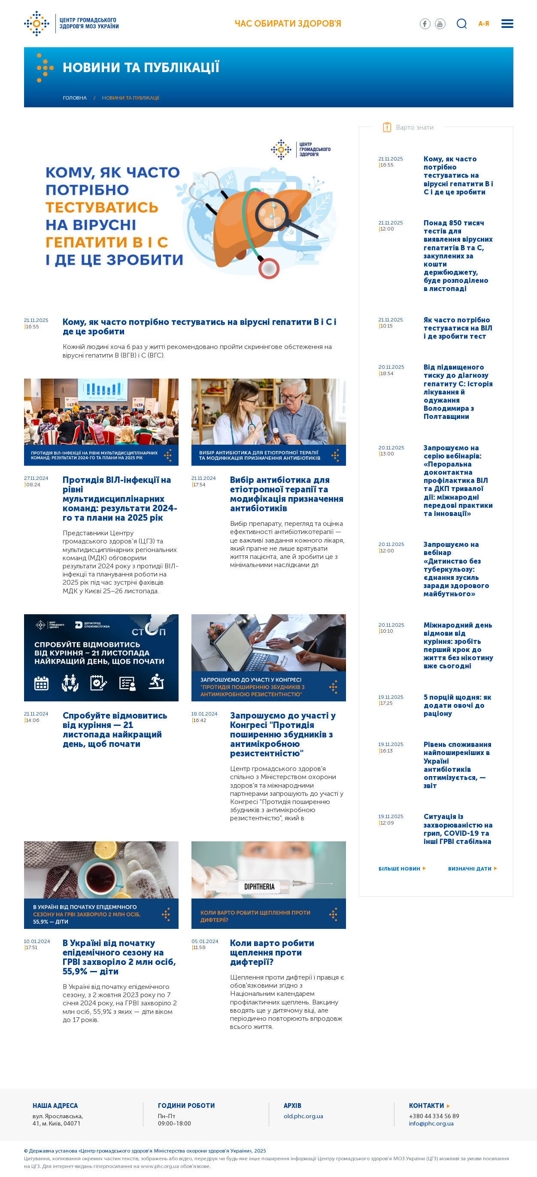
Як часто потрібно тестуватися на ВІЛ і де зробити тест (458, 328)
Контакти (426, 1106)
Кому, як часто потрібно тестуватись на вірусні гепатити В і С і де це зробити (200, 327)
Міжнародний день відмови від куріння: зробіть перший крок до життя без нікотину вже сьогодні (458, 645)
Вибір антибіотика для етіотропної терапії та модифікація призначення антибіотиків (286, 494)
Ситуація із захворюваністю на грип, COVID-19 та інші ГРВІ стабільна (458, 829)
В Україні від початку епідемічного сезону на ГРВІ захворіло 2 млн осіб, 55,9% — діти (119, 957)
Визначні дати (469, 869)
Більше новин (399, 869)
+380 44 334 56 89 (434, 1116)
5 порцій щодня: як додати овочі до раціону (457, 705)
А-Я (484, 23)
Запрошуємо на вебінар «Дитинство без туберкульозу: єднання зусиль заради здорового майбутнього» (456, 569)
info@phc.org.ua (431, 1124)
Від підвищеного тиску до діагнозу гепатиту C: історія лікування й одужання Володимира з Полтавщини (458, 392)
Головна (75, 98)
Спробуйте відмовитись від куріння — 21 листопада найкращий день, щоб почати (115, 729)
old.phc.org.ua (303, 1116)
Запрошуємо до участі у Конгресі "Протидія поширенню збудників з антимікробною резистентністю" (283, 734)
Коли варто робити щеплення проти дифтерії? (272, 952)
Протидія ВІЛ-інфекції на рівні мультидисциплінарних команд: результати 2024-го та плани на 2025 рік (120, 499)
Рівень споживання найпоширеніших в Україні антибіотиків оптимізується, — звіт (457, 765)
